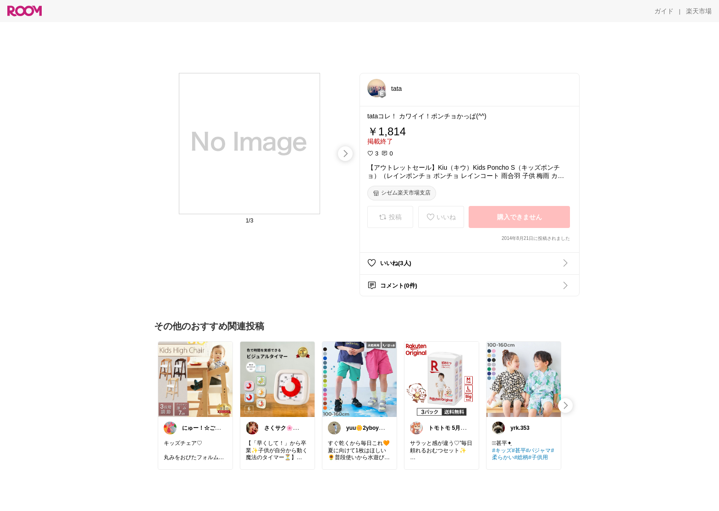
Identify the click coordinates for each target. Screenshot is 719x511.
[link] (195, 379)
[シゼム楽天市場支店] (401, 193)
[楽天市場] (699, 11)
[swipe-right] (345, 153)
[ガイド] (664, 11)
